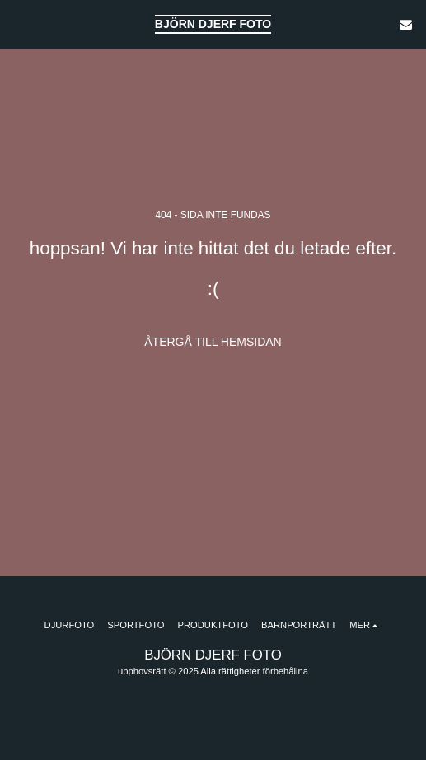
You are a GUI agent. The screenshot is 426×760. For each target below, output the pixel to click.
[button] (18, 24)
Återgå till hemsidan (212, 341)
